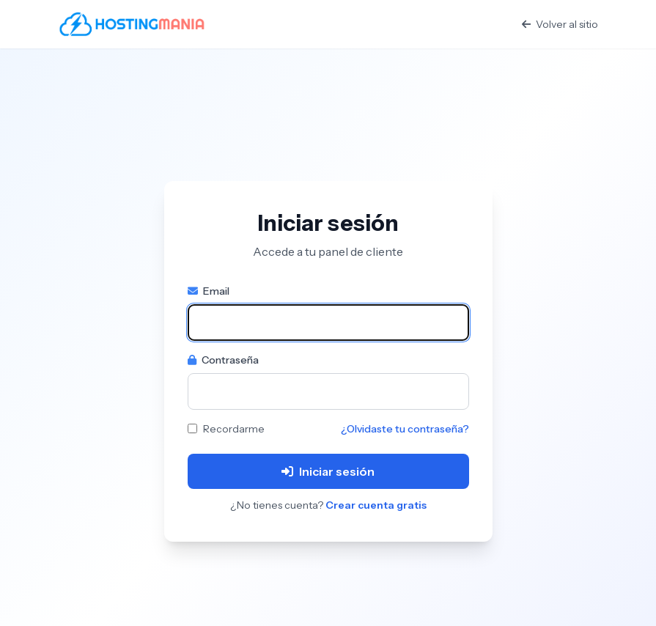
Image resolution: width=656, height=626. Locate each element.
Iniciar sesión (328, 471)
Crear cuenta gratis (376, 505)
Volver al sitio (560, 24)
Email (208, 291)
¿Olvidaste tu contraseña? (405, 428)
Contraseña (223, 360)
